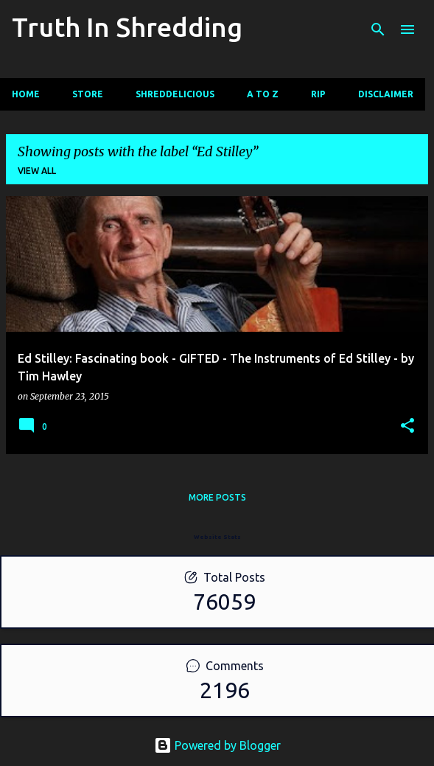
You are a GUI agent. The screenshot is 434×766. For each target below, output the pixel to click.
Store (87, 94)
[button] (407, 426)
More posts (217, 497)
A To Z (263, 94)
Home (26, 94)
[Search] (378, 29)
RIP (318, 94)
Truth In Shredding (127, 27)
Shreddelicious (175, 94)
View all (37, 170)
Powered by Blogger (217, 745)
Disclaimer (385, 94)
